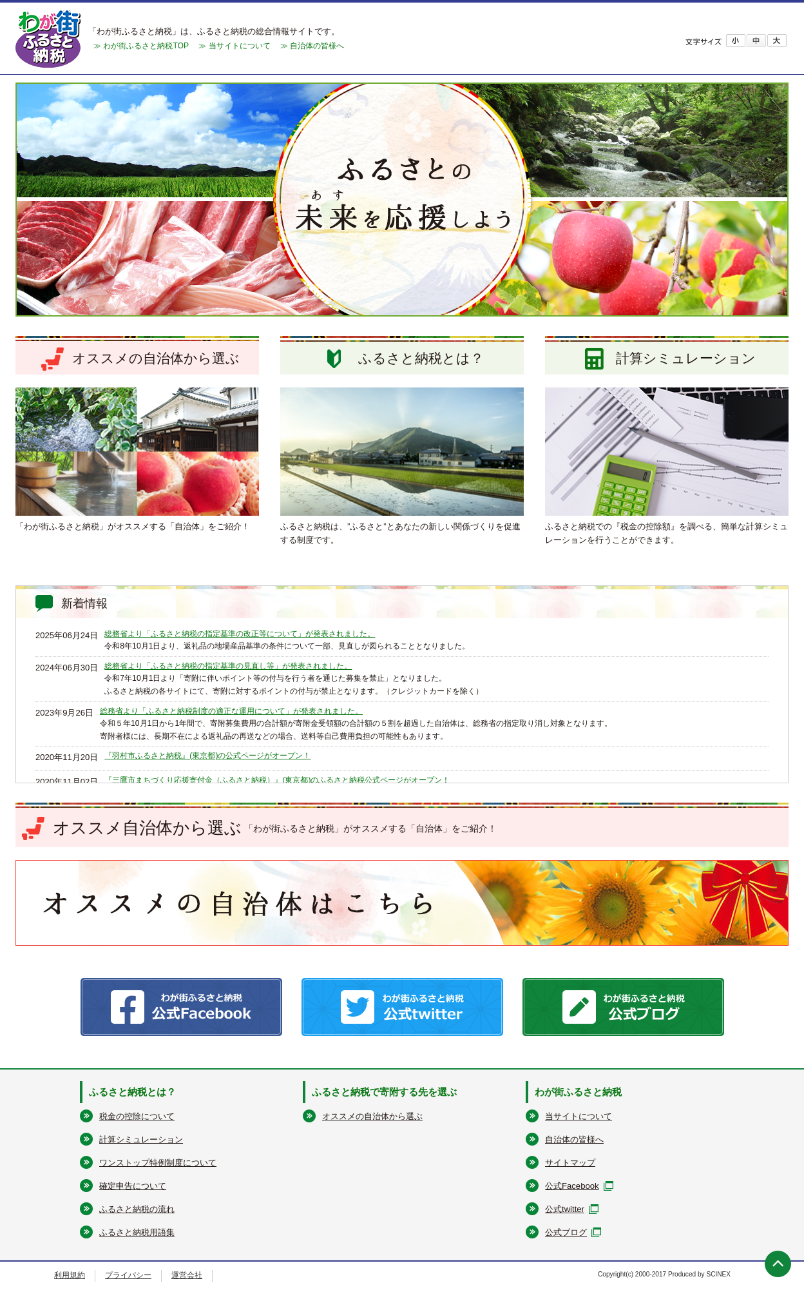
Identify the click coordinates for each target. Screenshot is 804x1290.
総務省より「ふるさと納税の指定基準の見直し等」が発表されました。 (228, 665)
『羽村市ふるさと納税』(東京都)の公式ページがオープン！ (207, 755)
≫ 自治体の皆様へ (312, 45)
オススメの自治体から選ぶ (372, 1116)
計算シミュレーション (141, 1139)
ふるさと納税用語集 (137, 1232)
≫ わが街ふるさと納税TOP (141, 45)
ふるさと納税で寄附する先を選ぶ (384, 1091)
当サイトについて (578, 1116)
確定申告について (132, 1186)
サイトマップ (570, 1163)
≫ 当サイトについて (234, 45)
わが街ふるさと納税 (578, 1091)
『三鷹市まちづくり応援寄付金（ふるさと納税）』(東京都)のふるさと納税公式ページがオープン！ (277, 780)
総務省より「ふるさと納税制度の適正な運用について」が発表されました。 (231, 711)
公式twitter (564, 1209)
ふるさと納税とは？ (132, 1091)
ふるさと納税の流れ (137, 1209)
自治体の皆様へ (574, 1139)
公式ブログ (566, 1232)
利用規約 (69, 1275)
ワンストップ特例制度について (157, 1163)
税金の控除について (137, 1116)
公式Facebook (572, 1186)
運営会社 (186, 1275)
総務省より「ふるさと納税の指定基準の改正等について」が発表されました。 (239, 633)
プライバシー (128, 1275)
